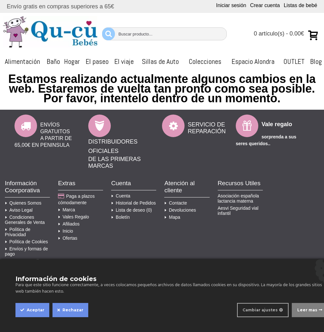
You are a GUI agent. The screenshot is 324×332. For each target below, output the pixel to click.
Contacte (175, 203)
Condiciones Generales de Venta (25, 220)
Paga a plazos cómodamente (76, 199)
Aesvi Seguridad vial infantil (238, 211)
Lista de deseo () (131, 210)
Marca (66, 209)
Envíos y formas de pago (26, 251)
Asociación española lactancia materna (238, 198)
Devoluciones (180, 210)
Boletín (120, 217)
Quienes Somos (23, 203)
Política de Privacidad (17, 232)
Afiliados (69, 223)
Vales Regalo (73, 216)
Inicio (65, 231)
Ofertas (67, 238)
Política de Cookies (26, 241)
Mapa (172, 217)
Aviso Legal (19, 210)
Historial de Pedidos (133, 203)
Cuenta (120, 195)
